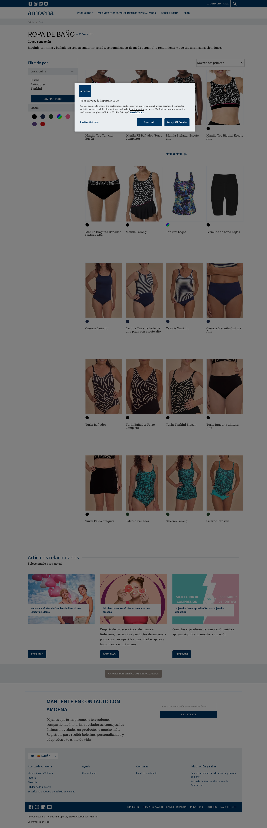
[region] (135, 107)
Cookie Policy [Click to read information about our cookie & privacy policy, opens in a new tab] (137, 112)
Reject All (149, 122)
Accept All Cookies (177, 122)
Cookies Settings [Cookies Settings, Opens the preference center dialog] (89, 122)
